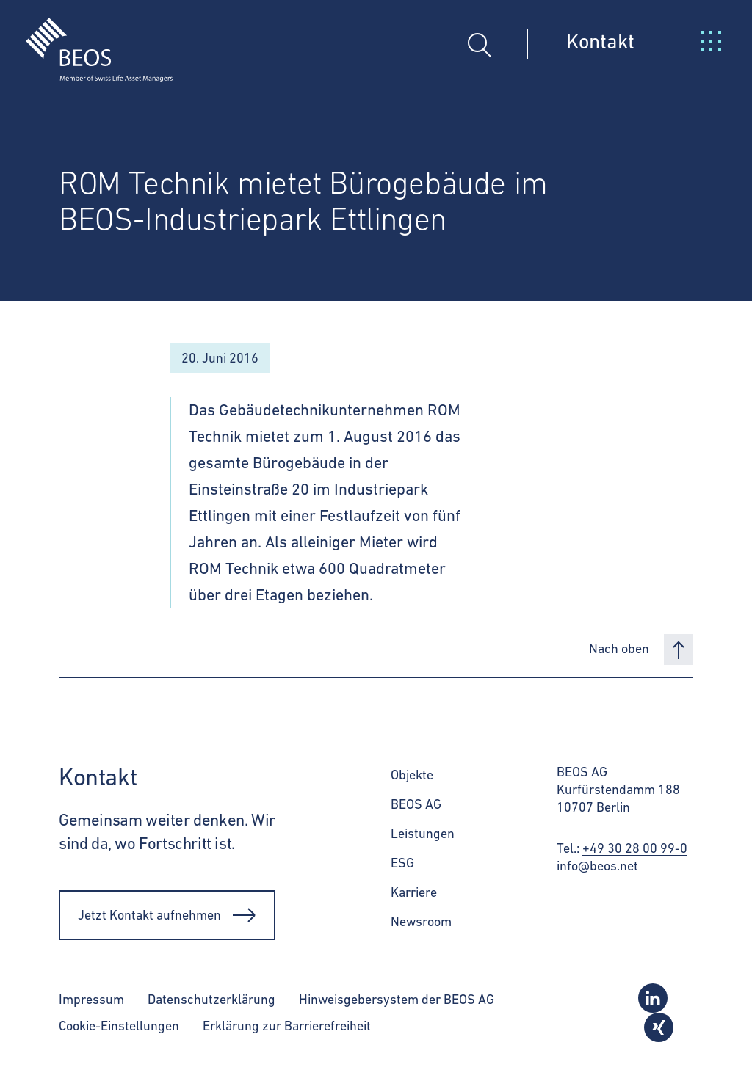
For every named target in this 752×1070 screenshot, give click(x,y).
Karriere (414, 892)
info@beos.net (597, 865)
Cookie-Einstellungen (119, 1025)
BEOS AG (416, 804)
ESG (402, 862)
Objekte (412, 774)
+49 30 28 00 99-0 (634, 848)
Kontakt (600, 41)
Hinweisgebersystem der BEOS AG (396, 999)
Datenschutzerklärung (211, 999)
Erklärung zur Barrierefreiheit (287, 1025)
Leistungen (423, 833)
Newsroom (421, 921)
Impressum (91, 999)
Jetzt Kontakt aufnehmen (167, 915)
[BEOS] (86, 39)
